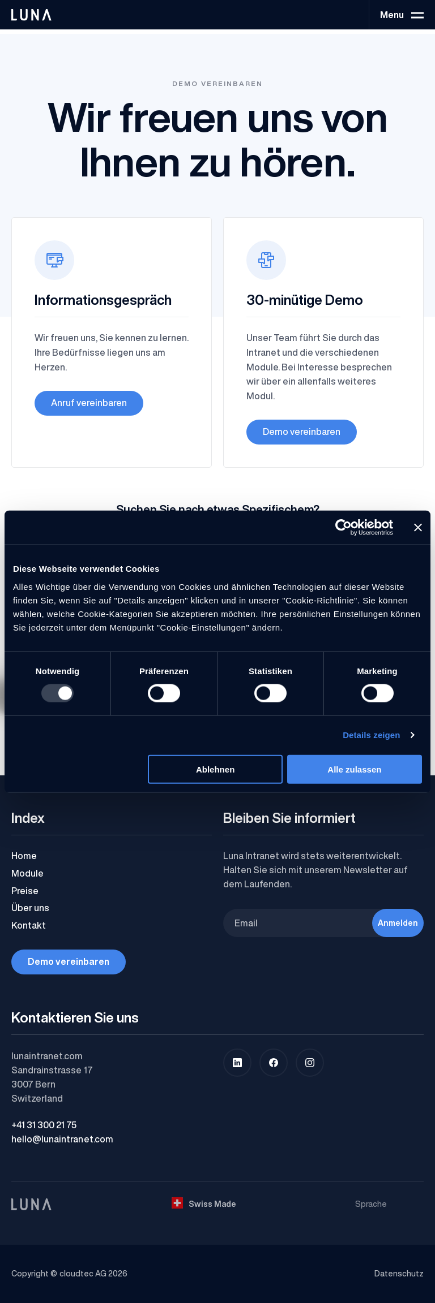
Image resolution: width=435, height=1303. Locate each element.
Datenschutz (399, 1274)
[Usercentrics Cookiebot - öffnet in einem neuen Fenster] (343, 527)
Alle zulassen (354, 769)
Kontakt (28, 925)
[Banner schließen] (418, 528)
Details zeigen (371, 735)
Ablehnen (215, 769)
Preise (25, 890)
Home (24, 855)
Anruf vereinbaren (89, 402)
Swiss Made (204, 1203)
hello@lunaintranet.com (62, 1139)
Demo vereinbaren (301, 431)
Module (27, 873)
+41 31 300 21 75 (44, 1124)
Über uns (30, 907)
